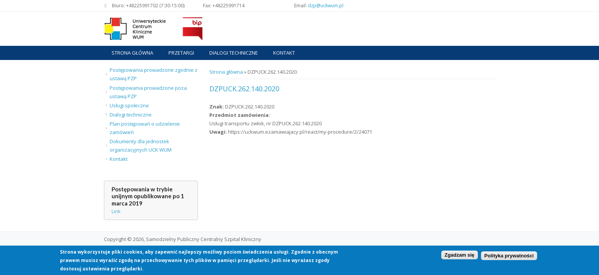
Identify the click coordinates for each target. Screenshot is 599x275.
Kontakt (284, 52)
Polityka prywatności (509, 256)
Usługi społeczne (129, 105)
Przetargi (181, 52)
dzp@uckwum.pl (325, 5)
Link (116, 211)
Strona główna (132, 52)
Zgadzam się (459, 255)
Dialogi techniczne (233, 52)
